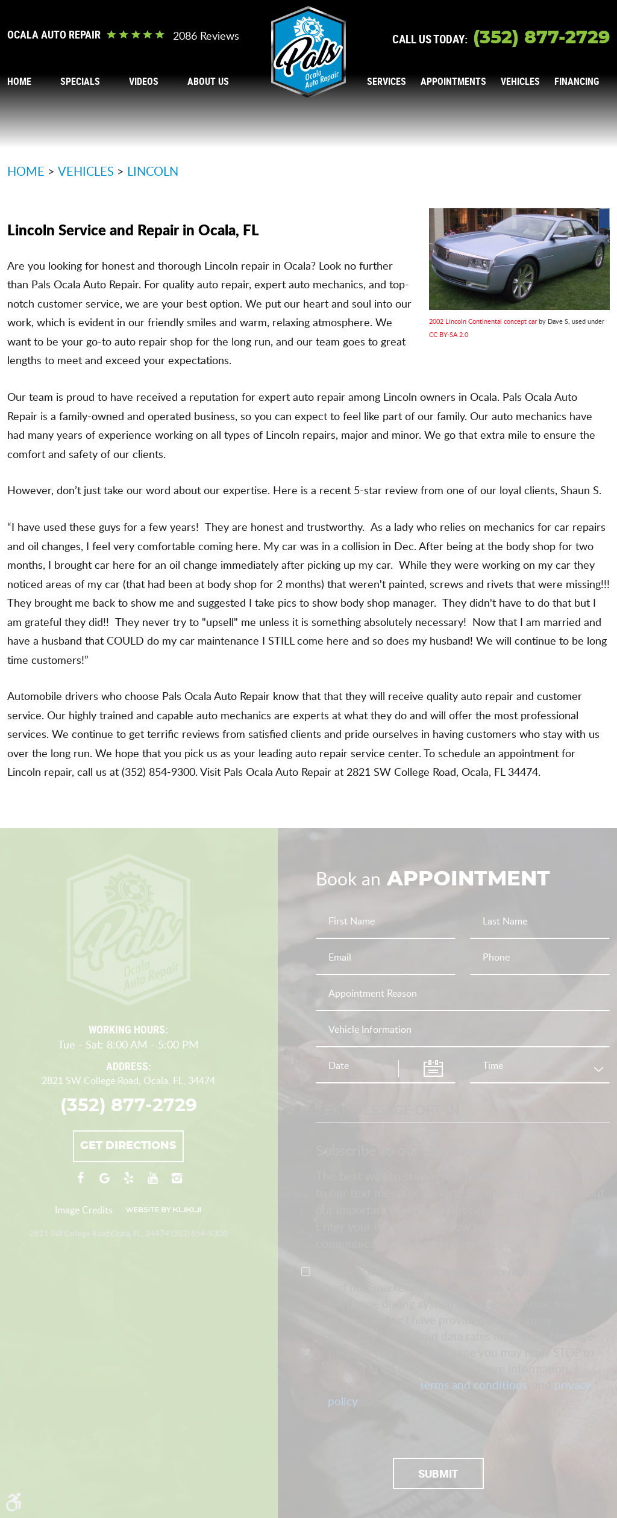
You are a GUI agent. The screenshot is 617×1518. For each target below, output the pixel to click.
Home (19, 81)
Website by (163, 1209)
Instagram (176, 1184)
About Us (208, 81)
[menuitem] (19, 81)
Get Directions (128, 1146)
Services (386, 81)
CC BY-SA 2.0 (448, 334)
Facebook (80, 1184)
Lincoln (152, 171)
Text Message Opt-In (388, 1109)
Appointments (453, 81)
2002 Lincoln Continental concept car (483, 321)
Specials (80, 81)
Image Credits (84, 1209)
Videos (143, 81)
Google (104, 1184)
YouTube (152, 1184)
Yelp (128, 1184)
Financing (576, 81)
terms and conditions (473, 1385)
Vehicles (520, 81)
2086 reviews (206, 35)
